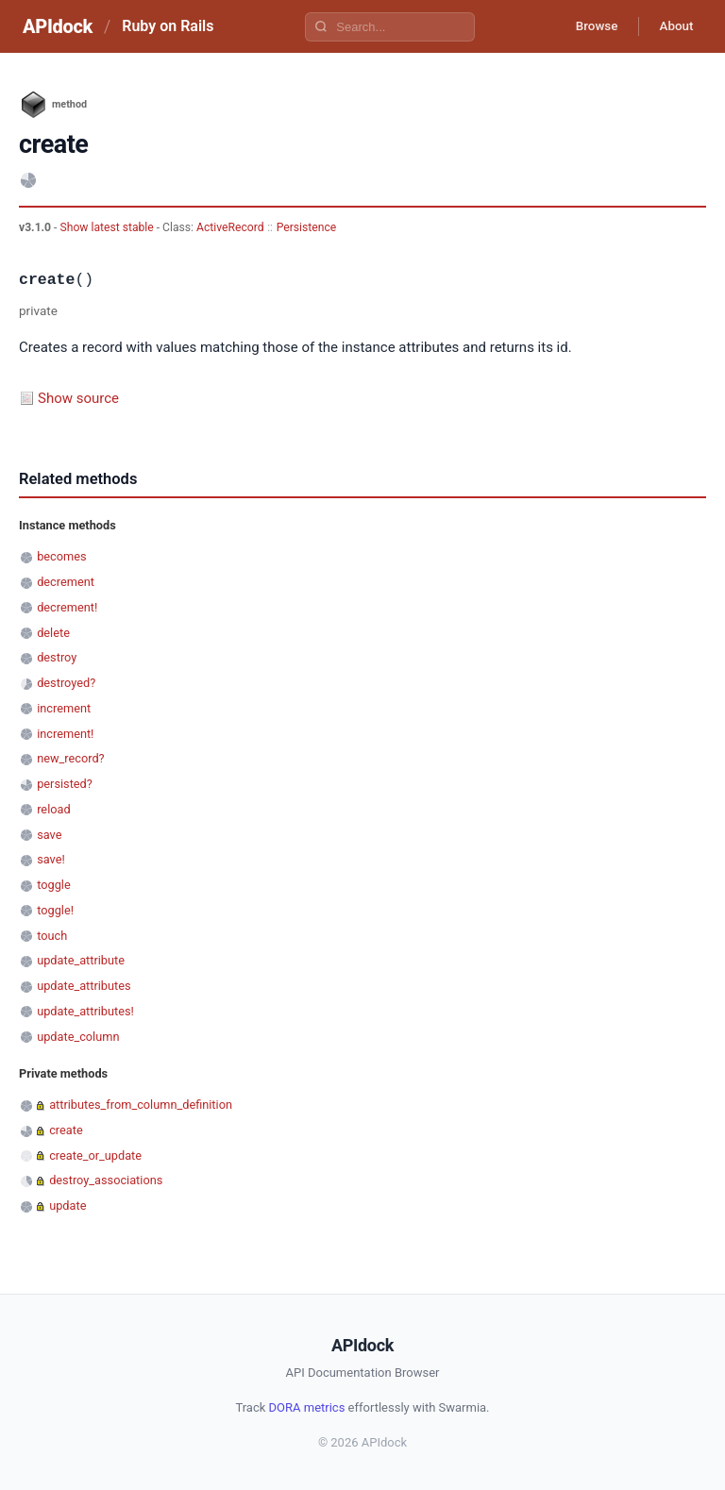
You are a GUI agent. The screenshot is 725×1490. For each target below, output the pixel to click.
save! (51, 859)
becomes (61, 556)
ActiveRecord (230, 227)
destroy (56, 657)
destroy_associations (105, 1180)
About (673, 26)
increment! (65, 734)
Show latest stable (107, 227)
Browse (587, 26)
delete (53, 633)
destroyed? (66, 683)
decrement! (67, 607)
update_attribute (81, 960)
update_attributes (83, 986)
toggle (54, 885)
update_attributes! (85, 1011)
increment (64, 708)
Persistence (307, 227)
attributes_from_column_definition (140, 1104)
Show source (78, 398)
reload (53, 809)
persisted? (65, 784)
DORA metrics (307, 1407)
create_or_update (95, 1155)
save (49, 835)
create (66, 1130)
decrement (65, 582)
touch (52, 936)
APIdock (58, 26)
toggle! (55, 910)
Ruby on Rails (167, 26)
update (67, 1205)
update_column (78, 1037)
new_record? (70, 758)
